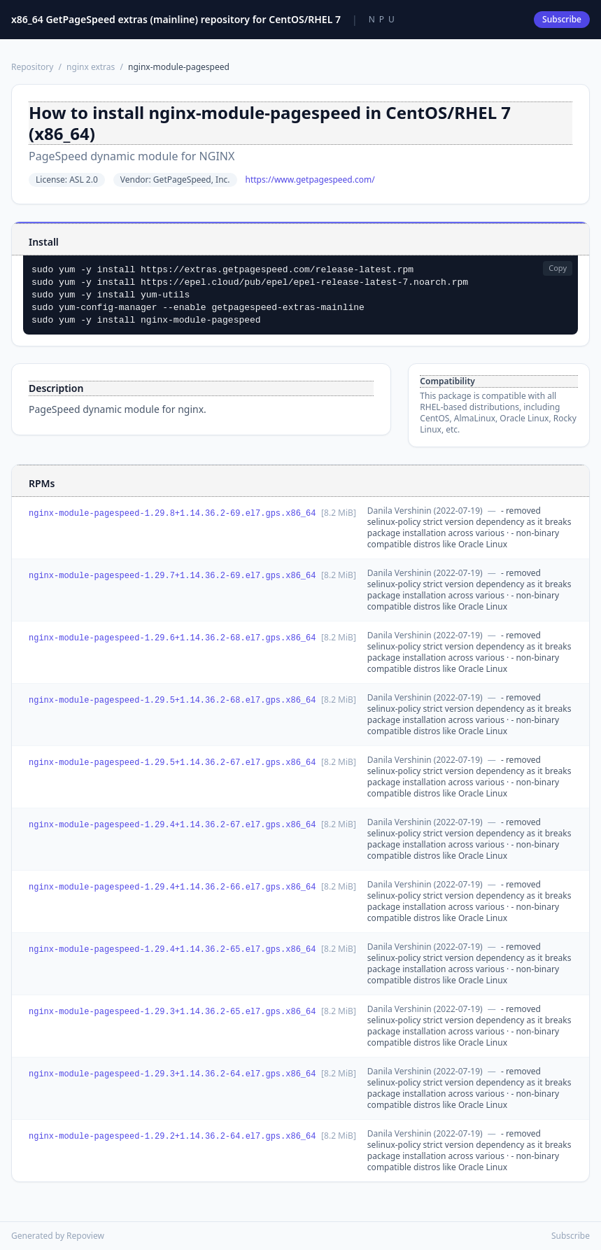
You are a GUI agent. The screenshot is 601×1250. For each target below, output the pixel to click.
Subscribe (561, 19)
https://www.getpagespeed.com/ (310, 179)
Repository (32, 67)
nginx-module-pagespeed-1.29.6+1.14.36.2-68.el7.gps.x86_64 (172, 638)
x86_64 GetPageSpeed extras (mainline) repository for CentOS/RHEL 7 (176, 19)
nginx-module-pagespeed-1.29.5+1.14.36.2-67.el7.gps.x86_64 (172, 763)
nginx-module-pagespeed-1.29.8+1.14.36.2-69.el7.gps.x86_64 (172, 514)
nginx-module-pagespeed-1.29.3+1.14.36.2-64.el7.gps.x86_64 (172, 1074)
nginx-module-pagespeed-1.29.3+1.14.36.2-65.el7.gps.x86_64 (172, 1012)
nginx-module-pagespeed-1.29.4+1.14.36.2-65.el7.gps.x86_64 (172, 950)
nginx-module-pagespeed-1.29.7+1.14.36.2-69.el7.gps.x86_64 (172, 576)
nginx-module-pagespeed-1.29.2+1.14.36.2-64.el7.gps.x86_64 (172, 1137)
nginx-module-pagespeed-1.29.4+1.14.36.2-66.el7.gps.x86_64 (172, 887)
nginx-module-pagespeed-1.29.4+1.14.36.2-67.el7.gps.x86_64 (172, 825)
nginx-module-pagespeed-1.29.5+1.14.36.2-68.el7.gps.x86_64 (172, 700)
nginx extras (90, 67)
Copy (558, 267)
